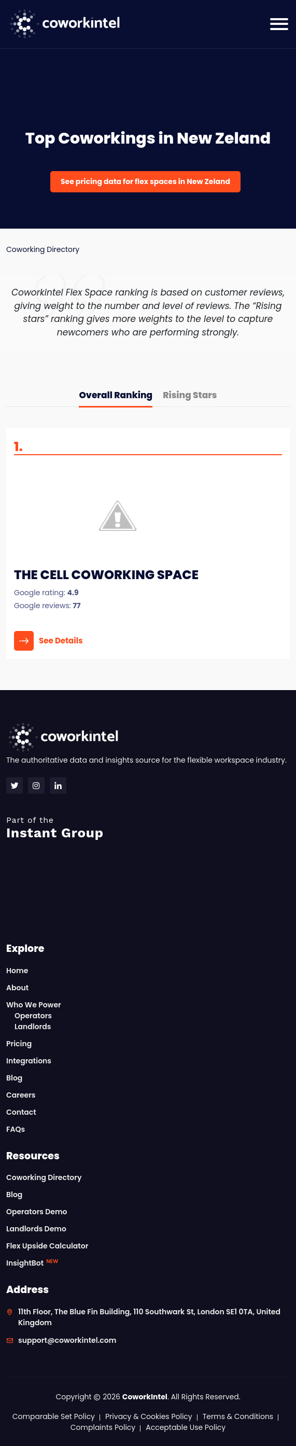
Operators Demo (36, 1211)
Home (17, 970)
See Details (48, 641)
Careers (20, 1095)
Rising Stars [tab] (190, 395)
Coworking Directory (42, 249)
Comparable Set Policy (53, 1416)
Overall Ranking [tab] (115, 395)
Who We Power (33, 1005)
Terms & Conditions (238, 1416)
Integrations (28, 1061)
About (17, 987)
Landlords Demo (36, 1229)
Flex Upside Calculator (47, 1246)
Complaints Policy (103, 1427)
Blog (14, 1078)
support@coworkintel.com (67, 1340)
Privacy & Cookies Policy (148, 1416)
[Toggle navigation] (279, 24)
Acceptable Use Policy (185, 1427)
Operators (33, 1015)
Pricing (19, 1043)
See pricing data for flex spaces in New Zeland (145, 181)
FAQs (15, 1129)
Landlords (33, 1026)
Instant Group (148, 827)
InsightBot (32, 1263)
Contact (21, 1112)
